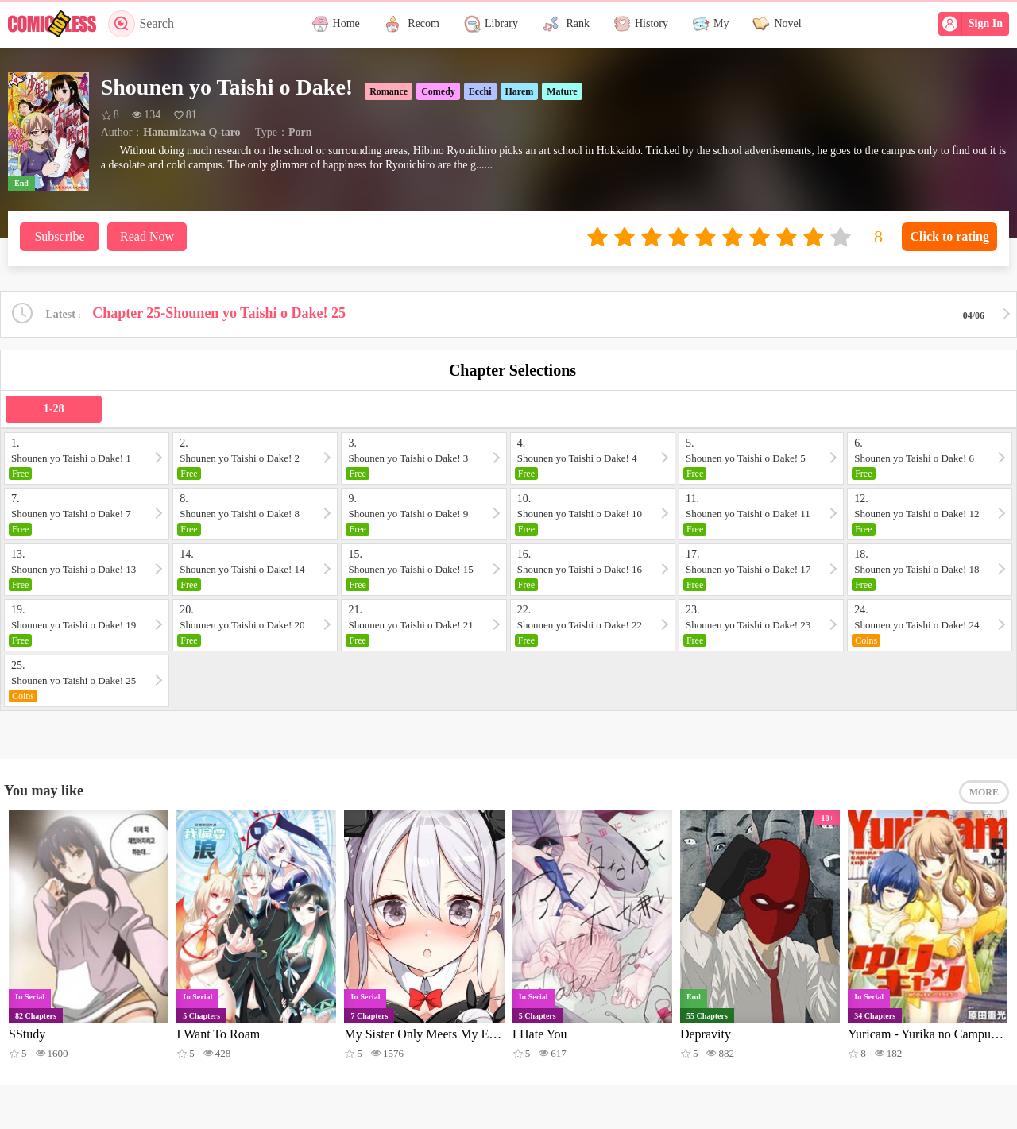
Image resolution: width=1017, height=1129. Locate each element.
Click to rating (949, 236)
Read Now (147, 236)
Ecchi (480, 91)
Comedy (438, 91)
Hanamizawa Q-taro (191, 132)
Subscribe (59, 236)
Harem (519, 91)
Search (141, 23)
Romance (388, 91)
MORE (984, 792)
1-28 (54, 409)
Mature (562, 91)
